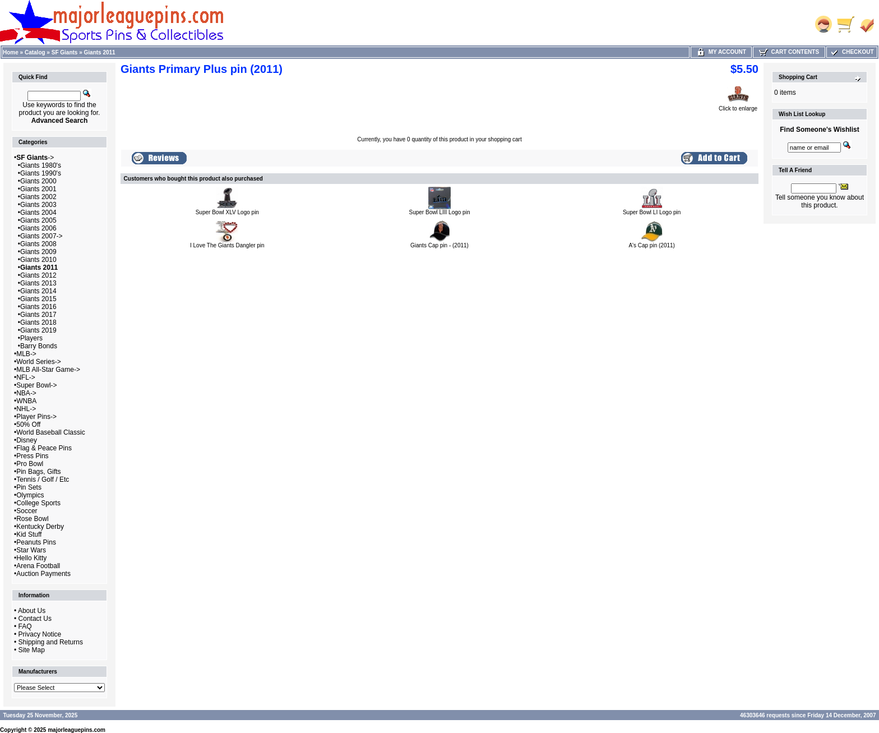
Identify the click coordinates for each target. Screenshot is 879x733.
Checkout (851, 52)
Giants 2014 (38, 291)
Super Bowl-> (36, 385)
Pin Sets (28, 487)
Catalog (35, 52)
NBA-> (26, 393)
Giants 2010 (38, 260)
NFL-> (25, 377)
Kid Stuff (28, 534)
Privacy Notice (40, 634)
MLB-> (26, 354)
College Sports (38, 503)
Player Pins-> (36, 417)
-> (35, 158)
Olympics (30, 495)
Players (31, 338)
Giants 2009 (38, 252)
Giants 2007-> (41, 236)
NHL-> (26, 409)
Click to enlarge (738, 106)
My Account (721, 52)
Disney (26, 440)
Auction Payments (43, 574)
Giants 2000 (38, 181)
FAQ (25, 626)
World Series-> (38, 362)
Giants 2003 (38, 205)
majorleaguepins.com (76, 730)
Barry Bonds (38, 346)
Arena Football (38, 566)
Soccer (26, 511)
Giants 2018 (38, 322)
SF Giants (65, 52)
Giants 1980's (40, 165)
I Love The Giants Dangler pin (227, 245)
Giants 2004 (38, 212)
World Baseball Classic (50, 432)
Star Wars (31, 550)
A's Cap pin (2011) (651, 245)
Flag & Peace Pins (44, 448)
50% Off (28, 424)
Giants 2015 (38, 299)
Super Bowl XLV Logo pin (227, 212)
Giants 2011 (99, 52)
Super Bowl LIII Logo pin (439, 212)
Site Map (31, 650)
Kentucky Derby (40, 527)
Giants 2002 (38, 197)
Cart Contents (789, 52)
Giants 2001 (38, 189)
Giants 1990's (40, 173)
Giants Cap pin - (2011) (439, 245)
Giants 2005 (38, 220)
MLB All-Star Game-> (48, 370)
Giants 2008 (38, 244)
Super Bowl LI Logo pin (652, 212)
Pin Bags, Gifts (38, 472)
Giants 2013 (38, 283)
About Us (31, 611)
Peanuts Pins (36, 542)
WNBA (26, 401)
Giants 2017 (38, 315)
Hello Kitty (31, 558)
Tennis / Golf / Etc (42, 479)
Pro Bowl (29, 464)
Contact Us (35, 619)
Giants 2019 (38, 330)
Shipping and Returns (50, 642)
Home (10, 52)
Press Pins (32, 456)
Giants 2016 (38, 307)
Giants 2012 (38, 275)
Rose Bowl (32, 519)
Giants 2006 (38, 228)
